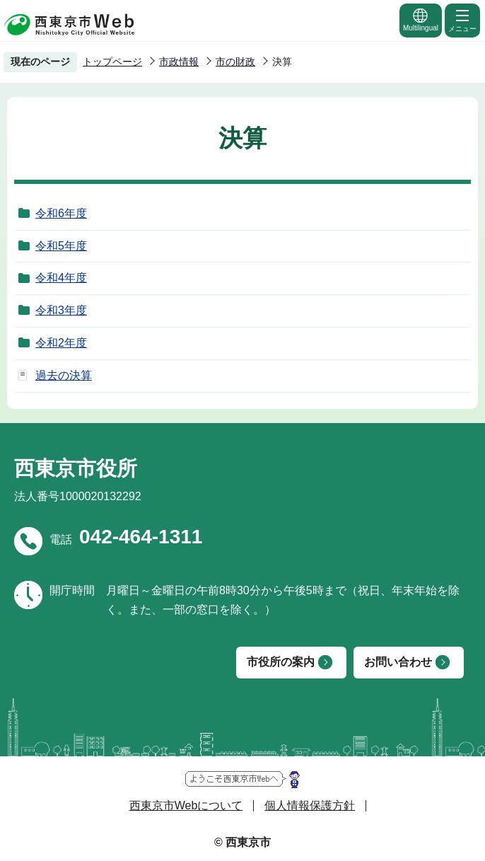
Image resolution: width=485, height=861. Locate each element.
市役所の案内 (281, 662)
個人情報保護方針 (309, 805)
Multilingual (420, 19)
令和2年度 (61, 343)
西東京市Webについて (186, 805)
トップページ (112, 61)
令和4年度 (61, 278)
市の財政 (235, 61)
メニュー (462, 20)
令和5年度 (61, 246)
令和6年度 (61, 213)
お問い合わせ (398, 662)
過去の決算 (63, 375)
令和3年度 (61, 310)
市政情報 (179, 61)
